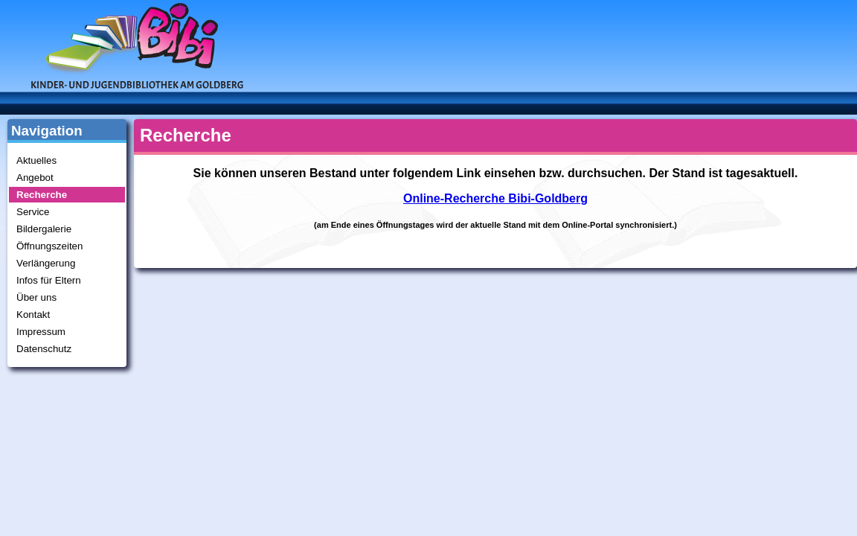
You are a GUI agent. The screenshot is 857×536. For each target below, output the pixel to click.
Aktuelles (36, 160)
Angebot (35, 177)
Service (32, 211)
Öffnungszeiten (49, 246)
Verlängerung (45, 263)
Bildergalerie (43, 228)
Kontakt (33, 314)
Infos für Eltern (48, 280)
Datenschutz (43, 348)
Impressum (40, 331)
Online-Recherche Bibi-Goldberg (495, 198)
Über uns (36, 297)
